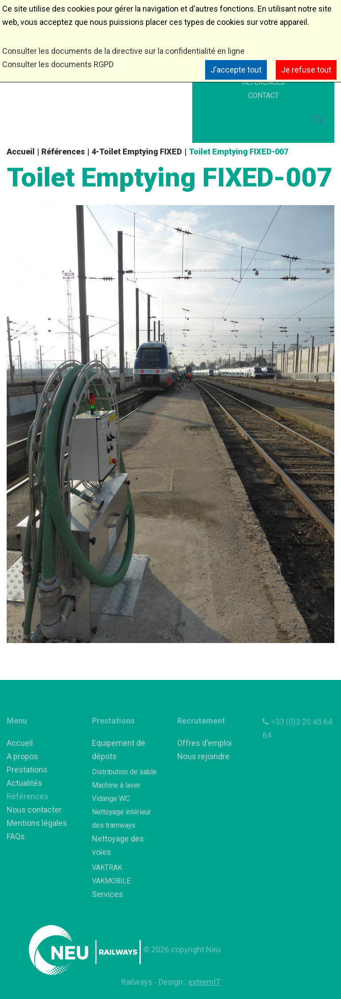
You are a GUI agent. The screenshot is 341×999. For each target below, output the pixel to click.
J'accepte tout (236, 69)
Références (63, 151)
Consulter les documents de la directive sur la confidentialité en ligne (123, 51)
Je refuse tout (306, 69)
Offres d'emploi (204, 743)
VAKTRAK (107, 867)
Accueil (21, 151)
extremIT (204, 982)
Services (107, 894)
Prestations (27, 769)
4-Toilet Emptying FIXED (136, 151)
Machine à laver (116, 785)
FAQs (16, 836)
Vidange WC (111, 798)
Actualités (24, 783)
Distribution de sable (124, 772)
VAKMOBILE (111, 881)
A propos (22, 756)
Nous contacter (34, 809)
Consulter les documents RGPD (58, 64)
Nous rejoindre (203, 756)
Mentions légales (37, 823)
